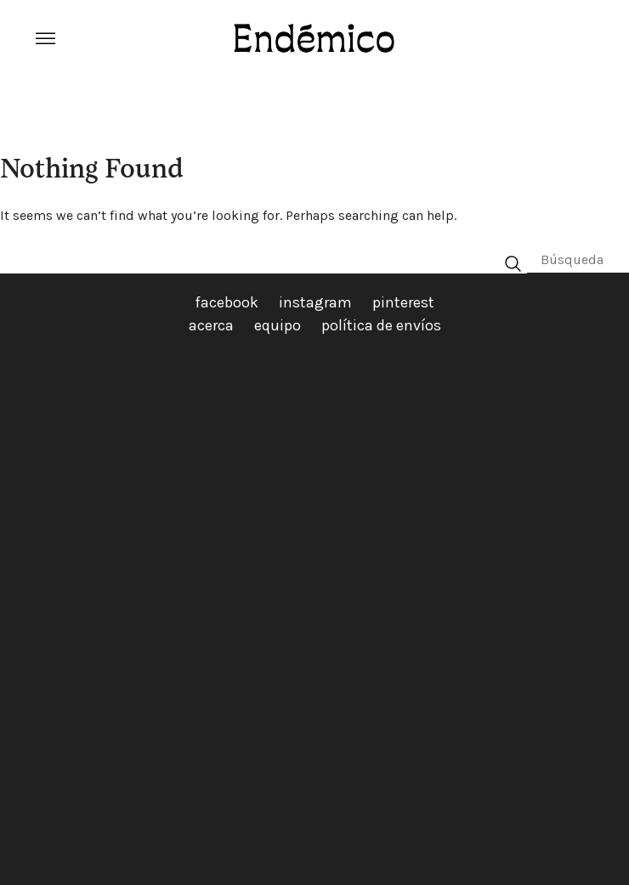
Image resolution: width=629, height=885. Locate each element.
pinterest (403, 302)
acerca (211, 325)
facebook (226, 302)
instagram (315, 302)
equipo (277, 325)
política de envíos (381, 325)
